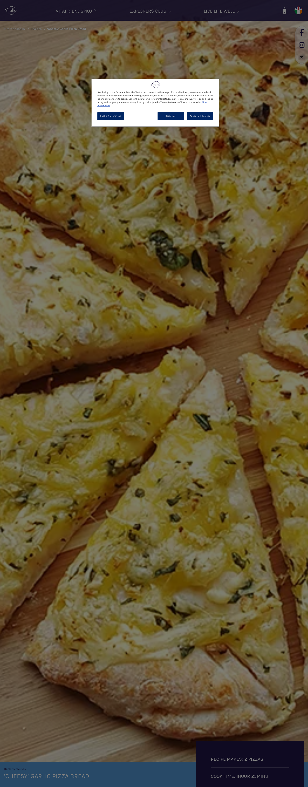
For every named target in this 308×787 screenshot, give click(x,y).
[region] (155, 103)
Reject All (170, 116)
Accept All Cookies (200, 116)
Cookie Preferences (110, 116)
